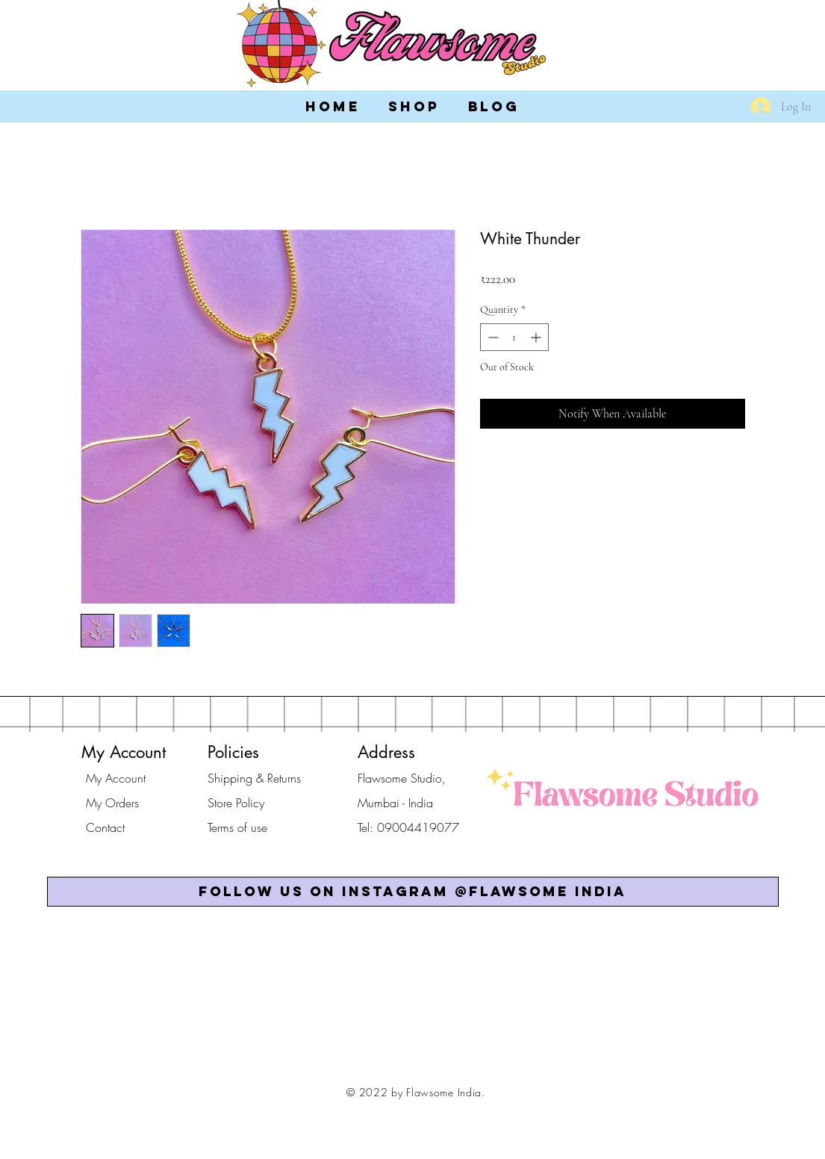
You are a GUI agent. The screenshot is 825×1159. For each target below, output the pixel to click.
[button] (413, 892)
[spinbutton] (514, 337)
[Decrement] (491, 337)
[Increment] (537, 337)
